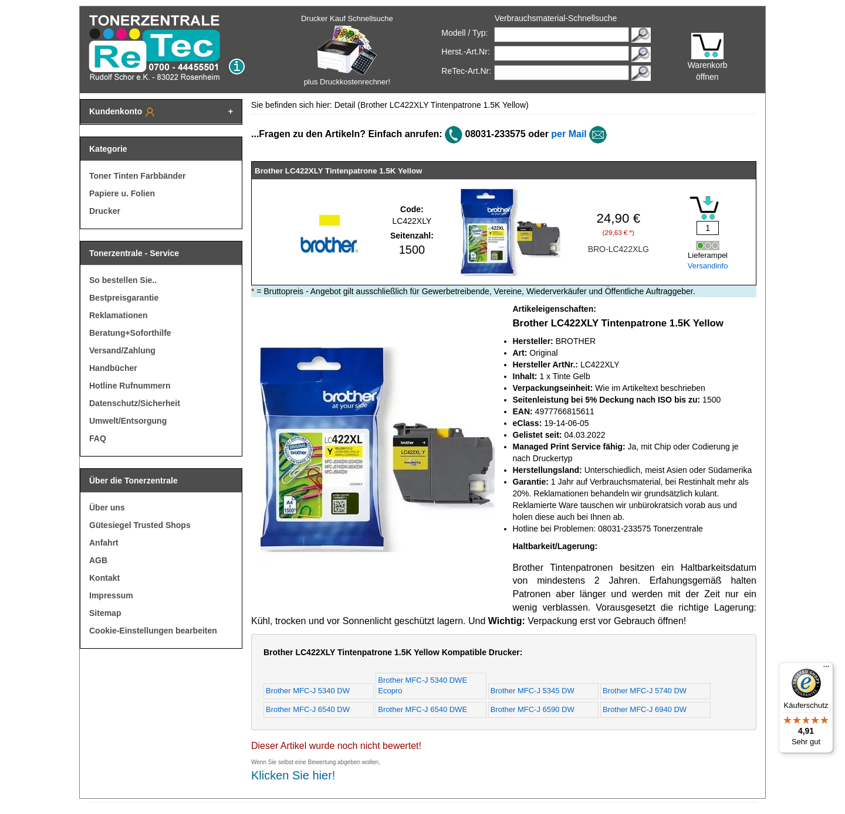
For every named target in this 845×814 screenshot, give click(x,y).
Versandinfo (708, 265)
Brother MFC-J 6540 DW (308, 709)
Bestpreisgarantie (123, 297)
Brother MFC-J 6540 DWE (422, 709)
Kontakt (104, 578)
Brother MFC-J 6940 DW (645, 709)
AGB (98, 560)
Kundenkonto (122, 112)
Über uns (107, 507)
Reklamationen (118, 315)
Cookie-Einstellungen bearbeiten (153, 630)
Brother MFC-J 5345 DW (532, 690)
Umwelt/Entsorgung (128, 420)
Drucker (104, 211)
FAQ (97, 438)
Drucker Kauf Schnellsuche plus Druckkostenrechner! (347, 50)
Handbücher (113, 368)
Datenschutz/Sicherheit (134, 403)
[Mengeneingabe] (708, 228)
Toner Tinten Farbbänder (137, 175)
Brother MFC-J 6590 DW (532, 709)
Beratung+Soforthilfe (130, 333)
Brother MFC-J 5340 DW (308, 690)
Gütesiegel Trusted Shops (140, 525)
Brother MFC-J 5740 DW (645, 690)
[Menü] (826, 669)
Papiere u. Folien (122, 193)
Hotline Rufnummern (129, 385)
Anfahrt (104, 542)
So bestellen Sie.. (123, 280)
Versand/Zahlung (122, 350)
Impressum (111, 595)
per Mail (568, 134)
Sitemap (105, 613)
